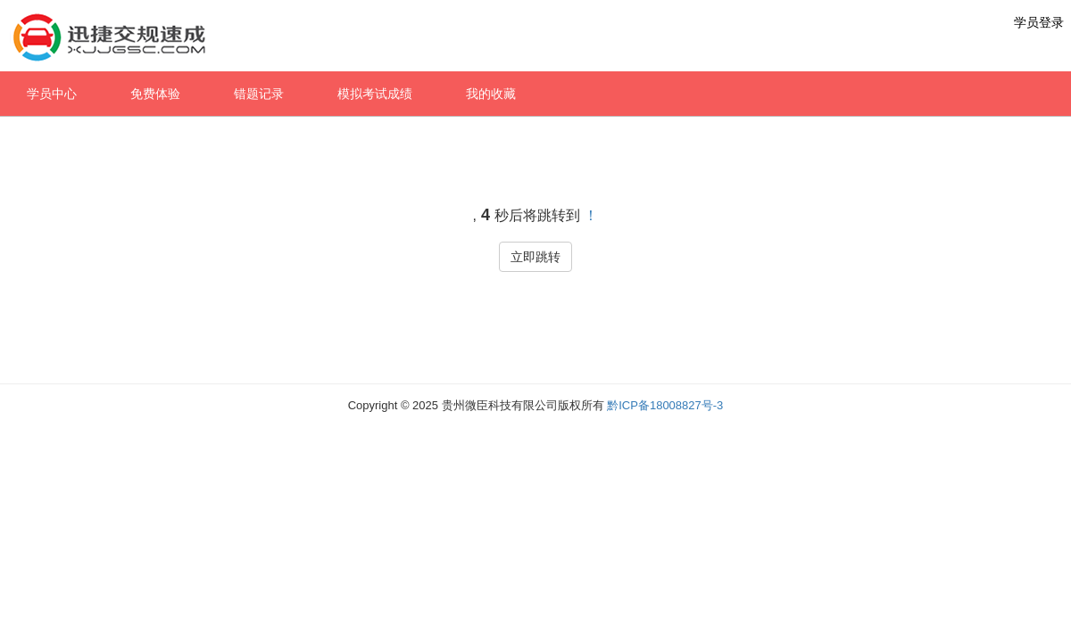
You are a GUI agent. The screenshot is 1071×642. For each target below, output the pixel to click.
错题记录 (259, 93)
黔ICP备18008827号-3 (665, 405)
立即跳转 (535, 257)
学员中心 (52, 93)
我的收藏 (491, 93)
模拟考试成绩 (374, 93)
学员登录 (1039, 22)
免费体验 (155, 93)
